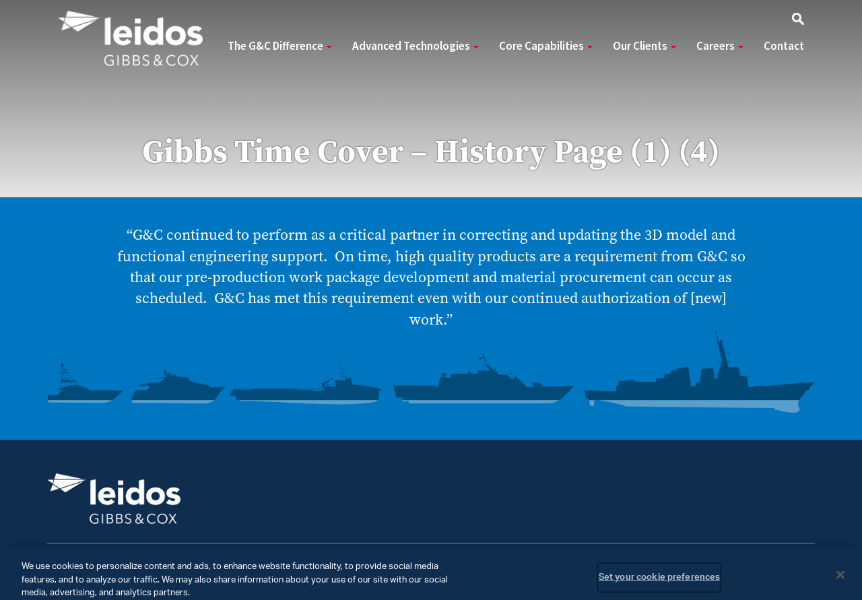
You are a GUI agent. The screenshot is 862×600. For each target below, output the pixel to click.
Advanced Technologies (415, 46)
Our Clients (644, 46)
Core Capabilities (546, 46)
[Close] (840, 579)
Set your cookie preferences (660, 581)
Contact (784, 46)
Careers (719, 46)
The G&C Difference (280, 46)
